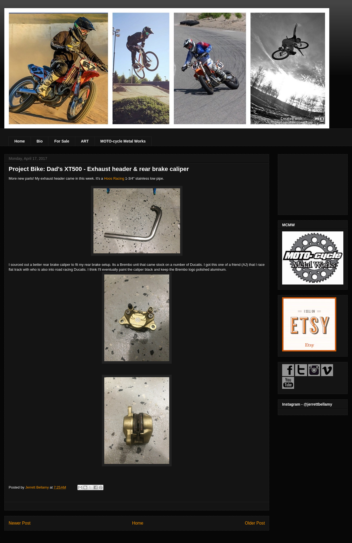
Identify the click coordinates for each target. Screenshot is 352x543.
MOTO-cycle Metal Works (123, 141)
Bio (40, 141)
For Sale (61, 141)
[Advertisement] (312, 183)
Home (19, 141)
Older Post (255, 523)
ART (85, 141)
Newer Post (20, 523)
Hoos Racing (114, 178)
